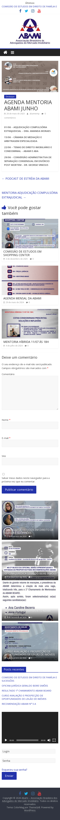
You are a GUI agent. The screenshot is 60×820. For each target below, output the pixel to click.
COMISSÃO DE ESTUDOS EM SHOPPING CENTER (22, 253)
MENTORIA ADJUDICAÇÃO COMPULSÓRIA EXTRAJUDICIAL (30, 195)
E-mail (6, 438)
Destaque (10, 96)
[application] (30, 727)
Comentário (8, 374)
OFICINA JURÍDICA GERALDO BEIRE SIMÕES (30, 573)
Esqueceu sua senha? (14, 769)
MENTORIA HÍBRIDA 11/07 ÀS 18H (26, 342)
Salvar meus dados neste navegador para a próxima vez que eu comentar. (26, 479)
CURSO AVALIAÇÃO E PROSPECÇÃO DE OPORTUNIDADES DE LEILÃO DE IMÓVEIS (30, 653)
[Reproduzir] (6, 740)
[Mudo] (49, 740)
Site (4, 456)
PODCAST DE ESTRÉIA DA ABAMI (25, 178)
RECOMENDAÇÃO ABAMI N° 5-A (19, 703)
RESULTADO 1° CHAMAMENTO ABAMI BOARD (28, 612)
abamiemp (35, 113)
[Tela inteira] (54, 740)
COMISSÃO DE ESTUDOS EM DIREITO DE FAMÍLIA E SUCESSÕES (29, 531)
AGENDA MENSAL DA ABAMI (22, 298)
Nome (6, 419)
